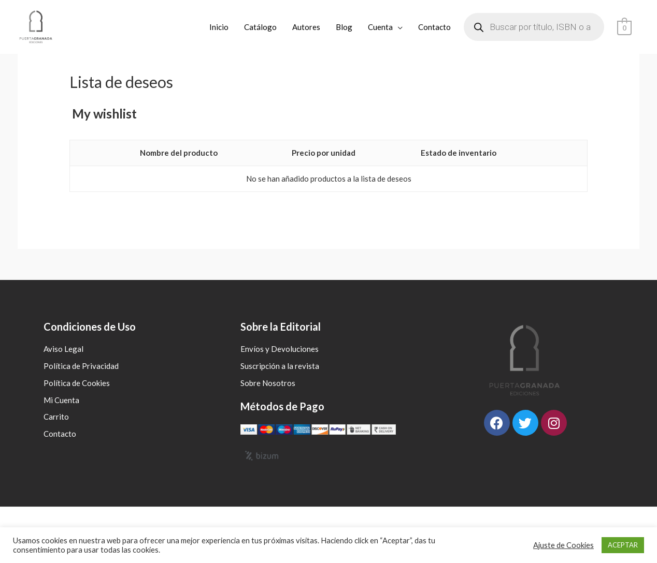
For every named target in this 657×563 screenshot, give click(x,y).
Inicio (219, 27)
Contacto (435, 27)
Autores (307, 27)
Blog (344, 27)
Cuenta (380, 27)
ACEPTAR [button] (623, 545)
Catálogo (261, 27)
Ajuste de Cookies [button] (563, 545)
